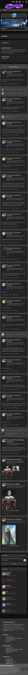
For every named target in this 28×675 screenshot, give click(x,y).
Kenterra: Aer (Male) (13, 484)
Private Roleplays (9, 659)
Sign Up (14, 563)
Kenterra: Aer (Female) (14, 519)
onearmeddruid (8, 433)
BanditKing (7, 93)
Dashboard (8, 641)
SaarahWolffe (17, 74)
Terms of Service (9, 636)
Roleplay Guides (9, 663)
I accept (24, 669)
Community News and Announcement (14, 638)
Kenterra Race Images (14, 459)
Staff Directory (9, 652)
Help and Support (10, 647)
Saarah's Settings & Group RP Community (14, 20)
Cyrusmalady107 (8, 116)
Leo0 (8, 125)
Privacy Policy (3, 673)
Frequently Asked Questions (12, 650)
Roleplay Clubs (9, 660)
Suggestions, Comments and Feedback (14, 649)
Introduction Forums (10, 639)
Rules (20, 23)
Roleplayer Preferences (11, 661)
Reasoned (7, 89)
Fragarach (8, 286)
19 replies (16, 84)
